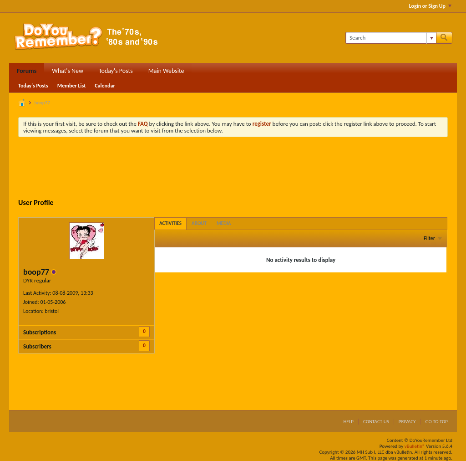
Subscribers (37, 346)
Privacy (407, 422)
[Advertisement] (233, 169)
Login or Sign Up (430, 6)
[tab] (170, 223)
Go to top (436, 422)
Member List (71, 85)
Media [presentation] (224, 223)
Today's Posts (116, 71)
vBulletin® (415, 446)
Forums (26, 71)
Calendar (105, 85)
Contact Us (376, 422)
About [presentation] (199, 223)
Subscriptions (39, 332)
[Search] (390, 38)
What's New (67, 71)
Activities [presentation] (170, 223)
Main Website (166, 71)
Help (348, 422)
